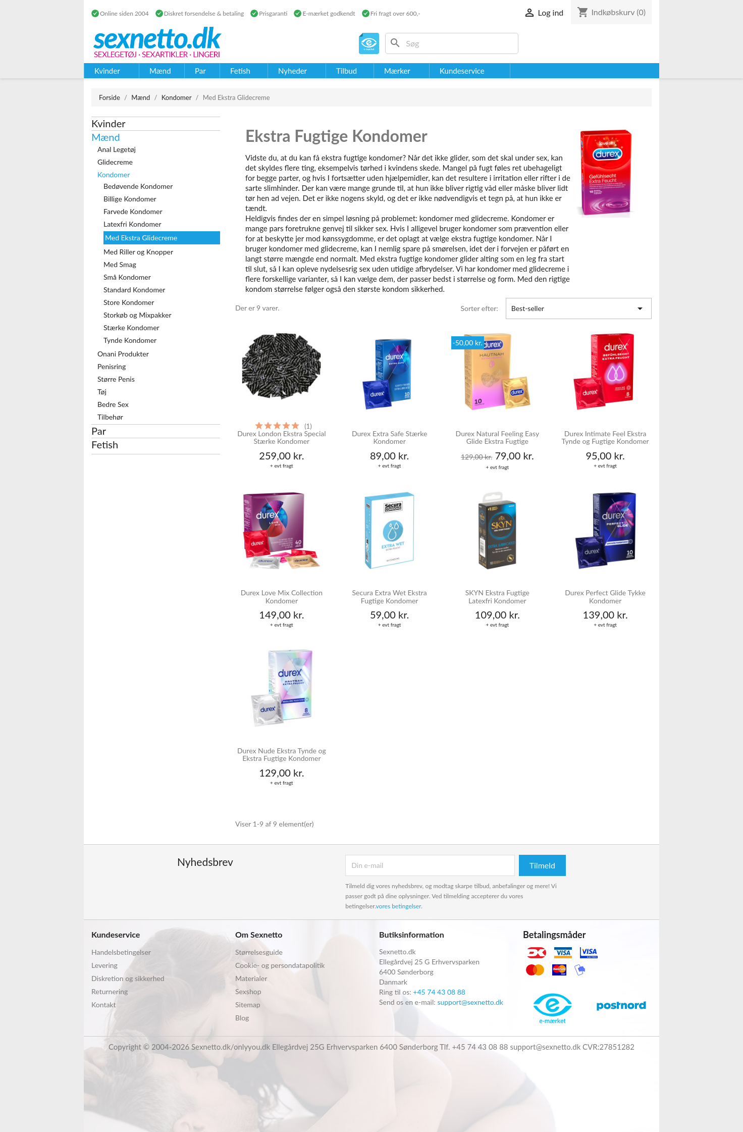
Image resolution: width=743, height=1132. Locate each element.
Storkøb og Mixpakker (137, 315)
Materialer (251, 978)
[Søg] (451, 43)
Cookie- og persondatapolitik (280, 965)
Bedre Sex (113, 404)
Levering (104, 965)
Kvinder (108, 123)
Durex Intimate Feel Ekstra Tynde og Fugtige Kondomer (605, 437)
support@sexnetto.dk (470, 1002)
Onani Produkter (123, 353)
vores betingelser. (399, 906)
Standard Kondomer (134, 289)
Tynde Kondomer (129, 340)
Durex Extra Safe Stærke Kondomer (389, 437)
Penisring (111, 366)
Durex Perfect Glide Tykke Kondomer (605, 596)
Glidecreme (115, 162)
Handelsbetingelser (121, 952)
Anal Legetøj (116, 149)
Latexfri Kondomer (132, 224)
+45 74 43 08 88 (439, 992)
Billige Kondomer (129, 198)
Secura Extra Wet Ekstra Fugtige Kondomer (389, 596)
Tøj (102, 391)
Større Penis (116, 379)
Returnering (109, 991)
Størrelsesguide (259, 952)
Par (98, 431)
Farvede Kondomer (133, 211)
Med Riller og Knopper (138, 251)
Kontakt (103, 1004)
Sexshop (248, 991)
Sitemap (247, 1004)
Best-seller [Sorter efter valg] (578, 308)
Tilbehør (110, 417)
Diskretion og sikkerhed (128, 978)
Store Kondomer (128, 302)
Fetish (104, 444)
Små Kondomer (127, 277)
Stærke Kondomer (131, 327)
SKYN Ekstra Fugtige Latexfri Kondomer (497, 596)
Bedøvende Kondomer (138, 186)
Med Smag (119, 264)
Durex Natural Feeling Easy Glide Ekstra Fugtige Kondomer (498, 438)
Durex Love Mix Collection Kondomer (282, 596)
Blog (242, 1017)
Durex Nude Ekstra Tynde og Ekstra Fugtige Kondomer (281, 754)
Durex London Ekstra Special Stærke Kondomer (281, 437)
